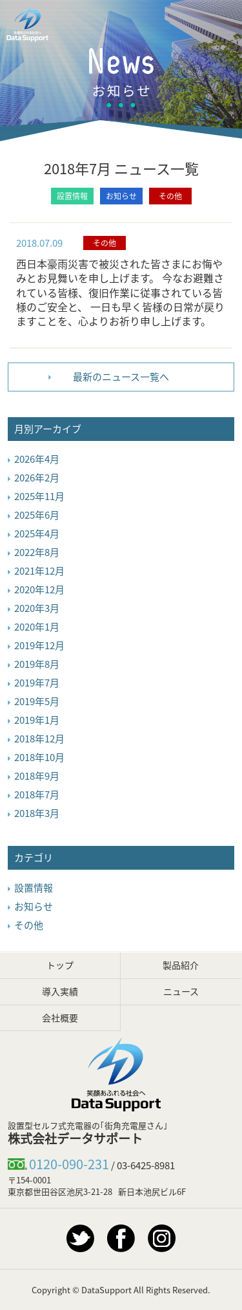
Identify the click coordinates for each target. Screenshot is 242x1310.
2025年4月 (36, 533)
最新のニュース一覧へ (121, 377)
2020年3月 (36, 608)
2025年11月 (39, 496)
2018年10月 (39, 757)
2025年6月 (36, 515)
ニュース (181, 991)
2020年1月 (36, 627)
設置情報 (72, 196)
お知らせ (121, 196)
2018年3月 (36, 813)
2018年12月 (39, 738)
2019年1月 (36, 720)
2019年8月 (36, 664)
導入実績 (60, 991)
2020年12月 (39, 589)
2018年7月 (36, 794)
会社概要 (60, 1017)
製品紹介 (181, 964)
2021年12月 (39, 571)
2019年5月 (36, 701)
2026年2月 (36, 478)
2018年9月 (36, 776)
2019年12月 (39, 645)
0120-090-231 (69, 1163)
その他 (170, 196)
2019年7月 (36, 683)
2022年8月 (36, 552)
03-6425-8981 (146, 1165)
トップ (60, 964)
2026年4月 (36, 459)
